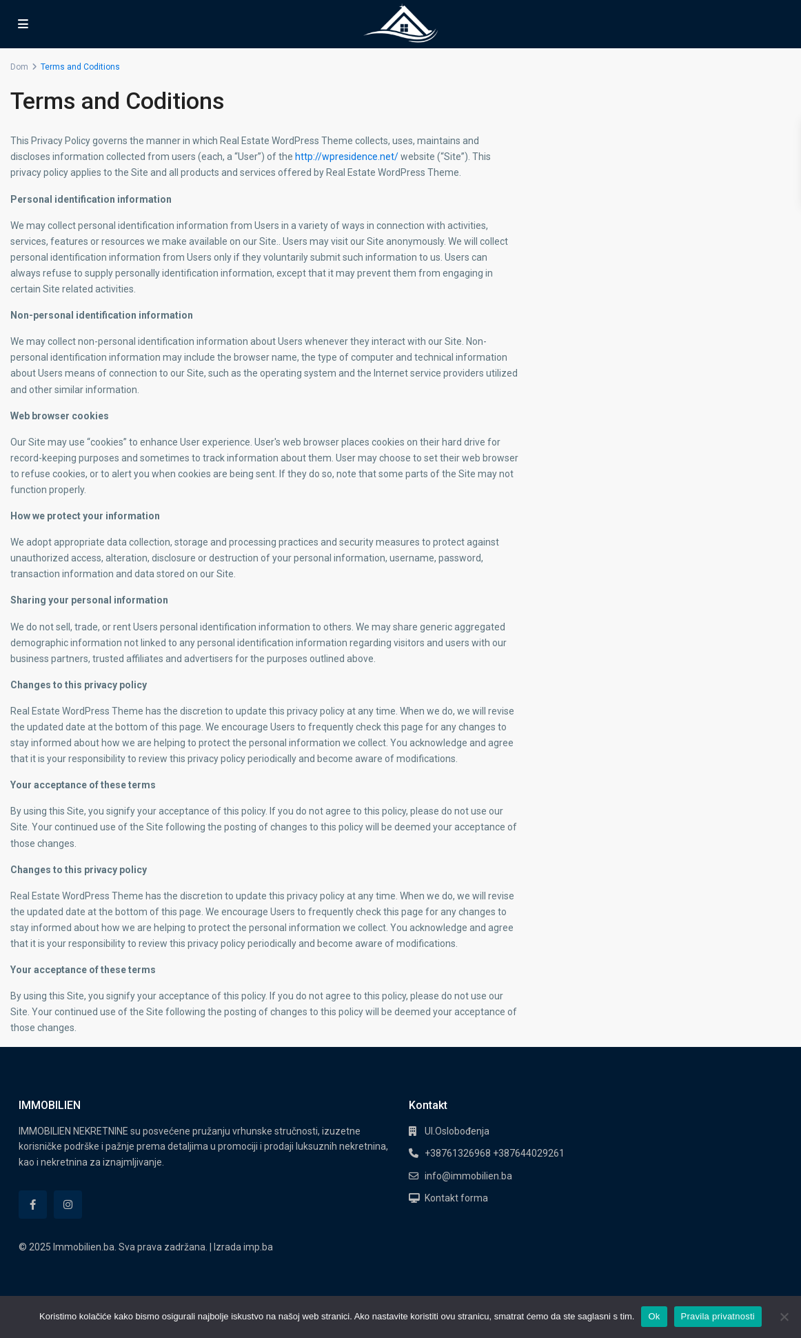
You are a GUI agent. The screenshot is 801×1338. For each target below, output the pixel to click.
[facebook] (33, 1204)
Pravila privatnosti (718, 1316)
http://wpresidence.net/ (346, 156)
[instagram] (68, 1204)
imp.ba (258, 1246)
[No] (784, 1317)
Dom (19, 67)
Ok (654, 1316)
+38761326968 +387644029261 (495, 1153)
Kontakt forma (456, 1198)
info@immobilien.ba (468, 1175)
